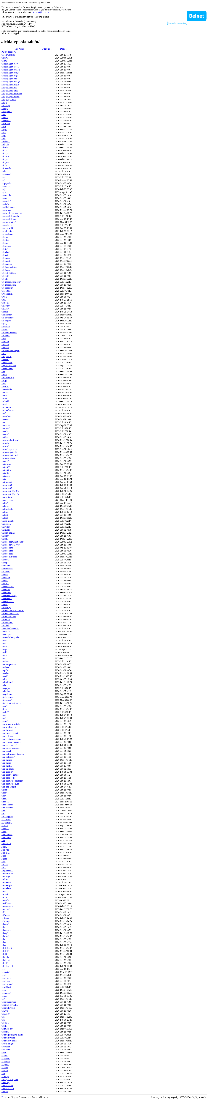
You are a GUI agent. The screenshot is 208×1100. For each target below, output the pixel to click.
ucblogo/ (5, 1023)
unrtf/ (3, 413)
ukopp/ (4, 790)
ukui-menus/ (6, 760)
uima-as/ (5, 802)
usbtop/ (4, 243)
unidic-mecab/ (7, 521)
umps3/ (4, 670)
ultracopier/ (6, 700)
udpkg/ (4, 933)
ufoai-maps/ (6, 885)
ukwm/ (4, 721)
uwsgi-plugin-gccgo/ (10, 96)
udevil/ (4, 963)
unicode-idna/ (7, 551)
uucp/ (3, 126)
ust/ (3, 180)
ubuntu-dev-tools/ (9, 1041)
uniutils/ (5, 461)
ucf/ (3, 1017)
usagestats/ (6, 291)
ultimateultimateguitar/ (11, 703)
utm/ (3, 138)
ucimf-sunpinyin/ (8, 1002)
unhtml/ (4, 574)
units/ (3, 479)
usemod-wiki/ (7, 228)
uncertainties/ (7, 622)
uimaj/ (4, 799)
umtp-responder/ (8, 664)
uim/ (3, 811)
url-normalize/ (7, 318)
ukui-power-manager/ (10, 748)
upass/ (4, 374)
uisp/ (3, 796)
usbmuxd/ (5, 258)
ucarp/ (4, 1026)
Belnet (4, 1097)
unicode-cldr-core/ (9, 557)
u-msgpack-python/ (9, 1079)
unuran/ (4, 392)
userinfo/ (5, 204)
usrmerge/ (5, 186)
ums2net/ (5, 667)
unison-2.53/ (6, 485)
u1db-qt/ (5, 1076)
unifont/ (4, 515)
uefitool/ (5, 918)
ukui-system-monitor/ (10, 733)
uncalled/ (5, 625)
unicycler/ (5, 527)
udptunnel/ (6, 930)
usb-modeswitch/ (8, 285)
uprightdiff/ (6, 356)
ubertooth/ (5, 1047)
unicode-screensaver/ (10, 545)
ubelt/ (3, 1053)
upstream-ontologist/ (10, 350)
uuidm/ (4, 117)
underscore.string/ (9, 595)
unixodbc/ (5, 443)
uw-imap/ (5, 105)
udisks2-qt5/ (6, 948)
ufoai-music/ (6, 882)
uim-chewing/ (7, 808)
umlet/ (4, 679)
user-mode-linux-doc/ (10, 216)
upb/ (3, 371)
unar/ (3, 643)
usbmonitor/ (6, 264)
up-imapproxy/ (7, 377)
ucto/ (3, 975)
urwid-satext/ (7, 294)
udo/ (3, 939)
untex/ (4, 395)
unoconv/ (5, 428)
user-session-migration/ (11, 213)
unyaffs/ (5, 386)
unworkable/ (6, 389)
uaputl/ (4, 1056)
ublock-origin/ (7, 1044)
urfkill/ (4, 330)
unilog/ (4, 503)
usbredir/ (5, 255)
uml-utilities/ (7, 682)
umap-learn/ (6, 694)
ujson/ (4, 793)
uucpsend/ (5, 123)
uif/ (2, 814)
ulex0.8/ (5, 712)
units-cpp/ (5, 476)
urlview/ (5, 309)
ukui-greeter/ (7, 772)
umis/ (3, 685)
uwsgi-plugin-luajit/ (10, 85)
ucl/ (3, 999)
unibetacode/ (7, 569)
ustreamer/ (6, 174)
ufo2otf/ (5, 894)
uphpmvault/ (6, 362)
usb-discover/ (7, 288)
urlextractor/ (6, 315)
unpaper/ (5, 419)
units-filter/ (6, 473)
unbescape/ (6, 634)
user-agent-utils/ (8, 222)
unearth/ (5, 583)
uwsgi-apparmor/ (8, 99)
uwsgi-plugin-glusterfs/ (11, 93)
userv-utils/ (6, 195)
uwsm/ (4, 61)
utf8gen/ (5, 162)
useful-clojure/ (7, 231)
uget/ (3, 855)
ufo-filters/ (6, 903)
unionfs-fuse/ (7, 500)
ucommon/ (6, 993)
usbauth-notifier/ (8, 273)
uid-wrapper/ (7, 816)
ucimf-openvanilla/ (9, 1005)
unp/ (3, 422)
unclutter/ (5, 619)
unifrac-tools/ (7, 509)
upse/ (3, 353)
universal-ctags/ (8, 458)
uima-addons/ (7, 805)
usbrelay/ (5, 252)
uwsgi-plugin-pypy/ (10, 73)
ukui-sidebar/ (7, 736)
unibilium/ (6, 566)
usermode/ (6, 201)
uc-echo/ (5, 1032)
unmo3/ (4, 431)
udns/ (3, 942)
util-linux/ (5, 141)
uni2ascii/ (5, 572)
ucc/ (3, 1020)
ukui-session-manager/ (11, 742)
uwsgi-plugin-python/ (10, 70)
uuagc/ (4, 129)
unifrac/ (4, 512)
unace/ (4, 655)
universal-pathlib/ (9, 452)
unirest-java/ (6, 497)
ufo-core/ (5, 909)
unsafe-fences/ (7, 410)
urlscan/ (4, 312)
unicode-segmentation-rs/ (12, 542)
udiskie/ (4, 954)
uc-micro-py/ (7, 1029)
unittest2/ (5, 467)
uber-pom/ (5, 1050)
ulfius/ (4, 709)
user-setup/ (6, 210)
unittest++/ (6, 470)
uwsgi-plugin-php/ (9, 79)
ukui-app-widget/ (8, 787)
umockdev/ (6, 673)
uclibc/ (4, 996)
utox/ (3, 132)
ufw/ (3, 861)
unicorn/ (5, 536)
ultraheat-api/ (7, 697)
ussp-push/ (6, 183)
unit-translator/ (7, 482)
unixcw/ (5, 446)
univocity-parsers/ (9, 449)
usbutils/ (5, 240)
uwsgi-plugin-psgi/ (9, 76)
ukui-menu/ (6, 763)
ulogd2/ (4, 706)
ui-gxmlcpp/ (6, 822)
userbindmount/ (8, 207)
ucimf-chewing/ (8, 1008)
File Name (19, 49)
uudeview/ (6, 120)
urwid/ (4, 297)
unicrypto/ (5, 530)
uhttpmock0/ (6, 834)
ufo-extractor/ (7, 906)
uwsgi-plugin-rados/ (10, 67)
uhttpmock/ (6, 837)
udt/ (3, 927)
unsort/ (4, 398)
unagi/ (4, 649)
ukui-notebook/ (8, 757)
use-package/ (7, 234)
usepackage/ (6, 225)
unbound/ (5, 631)
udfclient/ (5, 960)
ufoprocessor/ (7, 870)
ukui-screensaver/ (9, 745)
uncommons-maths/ (10, 613)
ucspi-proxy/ (6, 984)
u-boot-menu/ (7, 1085)
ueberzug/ (5, 921)
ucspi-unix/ (6, 978)
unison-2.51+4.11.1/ (10, 494)
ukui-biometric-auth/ (10, 784)
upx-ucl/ (5, 344)
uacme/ (4, 1067)
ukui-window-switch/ (10, 724)
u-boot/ (4, 1091)
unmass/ (5, 434)
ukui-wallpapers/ (8, 727)
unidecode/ (6, 524)
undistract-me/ (7, 586)
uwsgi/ (4, 102)
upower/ (5, 359)
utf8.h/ (4, 165)
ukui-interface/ (7, 769)
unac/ (3, 658)
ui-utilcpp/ (6, 819)
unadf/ (4, 652)
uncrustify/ (6, 607)
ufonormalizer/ (7, 873)
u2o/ (3, 1073)
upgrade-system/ (8, 365)
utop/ (3, 135)
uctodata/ (5, 972)
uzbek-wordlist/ (8, 55)
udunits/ (5, 924)
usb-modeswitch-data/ (11, 282)
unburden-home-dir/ (10, 628)
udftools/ (5, 957)
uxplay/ (4, 58)
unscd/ (4, 404)
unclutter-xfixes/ (8, 616)
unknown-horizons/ (9, 440)
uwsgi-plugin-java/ (9, 90)
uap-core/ (5, 1061)
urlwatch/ (5, 306)
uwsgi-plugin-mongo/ (10, 82)
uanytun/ (5, 1064)
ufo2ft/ (4, 897)
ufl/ (2, 912)
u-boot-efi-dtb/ (7, 1088)
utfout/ (4, 150)
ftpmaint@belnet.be (41, 12)
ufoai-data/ (6, 888)
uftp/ (3, 867)
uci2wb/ (5, 1011)
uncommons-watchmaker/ (12, 610)
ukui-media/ (6, 766)
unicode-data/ (7, 554)
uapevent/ (5, 1058)
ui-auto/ (4, 825)
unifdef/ (4, 518)
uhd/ (3, 840)
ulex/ (3, 715)
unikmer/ (5, 506)
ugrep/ (4, 846)
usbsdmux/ (6, 246)
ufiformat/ (5, 915)
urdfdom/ (5, 335)
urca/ (3, 338)
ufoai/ (4, 891)
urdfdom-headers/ (9, 332)
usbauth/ (5, 276)
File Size (46, 49)
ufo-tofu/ (5, 900)
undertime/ (6, 592)
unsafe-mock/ (7, 407)
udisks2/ (5, 951)
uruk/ (3, 300)
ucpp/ (3, 990)
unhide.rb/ (5, 577)
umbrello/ (5, 691)
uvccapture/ (6, 111)
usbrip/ (4, 249)
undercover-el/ (7, 601)
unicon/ (4, 539)
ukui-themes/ (7, 730)
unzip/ (4, 380)
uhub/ (3, 831)
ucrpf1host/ (6, 987)
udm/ (3, 945)
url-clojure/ (6, 321)
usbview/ (5, 237)
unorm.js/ (5, 425)
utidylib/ (5, 144)
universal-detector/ (9, 455)
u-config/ (5, 1082)
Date (62, 49)
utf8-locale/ (6, 168)
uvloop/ (4, 108)
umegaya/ (5, 688)
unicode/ (5, 560)
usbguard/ (5, 270)
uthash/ (4, 147)
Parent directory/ (8, 52)
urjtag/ (4, 324)
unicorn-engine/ (8, 533)
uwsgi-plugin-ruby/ (9, 64)
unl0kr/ (4, 437)
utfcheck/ (5, 156)
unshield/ (5, 401)
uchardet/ (5, 1014)
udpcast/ (5, 936)
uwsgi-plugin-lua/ (9, 88)
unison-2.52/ (6, 488)
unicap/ (4, 563)
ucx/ (3, 969)
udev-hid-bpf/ (7, 966)
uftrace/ (4, 864)
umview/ (5, 661)
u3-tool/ (4, 1070)
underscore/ (6, 598)
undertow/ (5, 589)
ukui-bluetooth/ (8, 778)
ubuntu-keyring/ (8, 1038)
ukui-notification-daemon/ (12, 754)
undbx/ (4, 604)
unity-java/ (6, 464)
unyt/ (3, 383)
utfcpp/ (4, 153)
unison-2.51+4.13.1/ (10, 491)
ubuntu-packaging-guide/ (12, 1035)
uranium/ (5, 341)
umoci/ (4, 676)
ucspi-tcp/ (5, 981)
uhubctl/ (5, 828)
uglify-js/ (5, 852)
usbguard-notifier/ (9, 267)
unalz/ (4, 646)
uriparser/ (5, 327)
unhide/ (4, 580)
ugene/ (4, 858)
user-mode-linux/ (8, 219)
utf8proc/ (5, 159)
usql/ (3, 189)
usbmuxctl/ (6, 261)
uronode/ (5, 303)
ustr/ (3, 177)
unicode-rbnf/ (7, 548)
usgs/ (3, 192)
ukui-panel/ (6, 751)
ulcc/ (3, 718)
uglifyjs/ (5, 849)
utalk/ (3, 171)
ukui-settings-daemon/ (11, 739)
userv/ (4, 198)
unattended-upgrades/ (10, 637)
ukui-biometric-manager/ (12, 781)
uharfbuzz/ (6, 843)
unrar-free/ (6, 416)
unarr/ (4, 640)
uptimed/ (5, 347)
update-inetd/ (7, 368)
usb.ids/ (4, 279)
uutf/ (3, 114)
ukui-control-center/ (10, 775)
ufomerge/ (5, 876)
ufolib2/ (4, 879)
